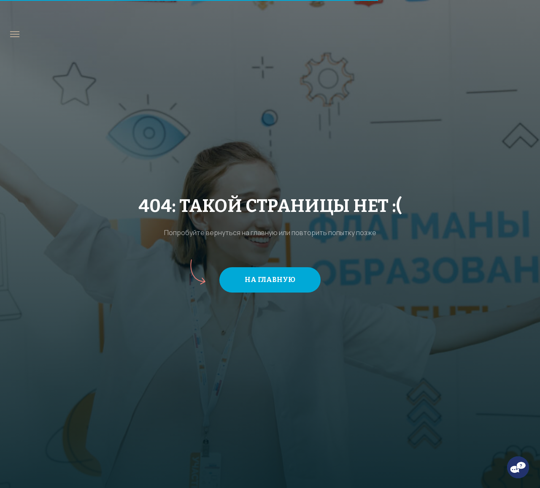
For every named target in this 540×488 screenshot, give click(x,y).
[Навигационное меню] (14, 34)
